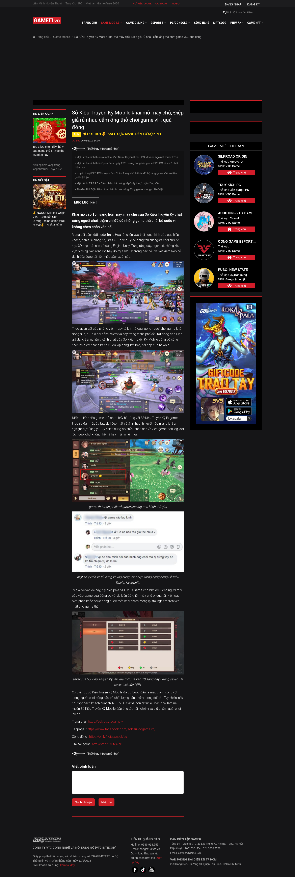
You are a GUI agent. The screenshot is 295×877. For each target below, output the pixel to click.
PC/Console (180, 23)
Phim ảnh (236, 23)
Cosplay (161, 3)
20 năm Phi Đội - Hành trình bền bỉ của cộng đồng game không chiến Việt (119, 189)
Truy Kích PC (73, 3)
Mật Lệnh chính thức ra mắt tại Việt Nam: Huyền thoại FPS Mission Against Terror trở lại (127, 157)
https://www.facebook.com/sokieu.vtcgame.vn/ (121, 729)
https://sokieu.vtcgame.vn (106, 721)
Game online (136, 23)
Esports (158, 23)
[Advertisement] (147, 71)
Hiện (93, 202)
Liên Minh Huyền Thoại (47, 3)
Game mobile (111, 23)
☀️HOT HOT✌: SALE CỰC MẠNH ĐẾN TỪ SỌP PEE (122, 134)
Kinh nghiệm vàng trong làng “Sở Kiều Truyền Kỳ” (47, 166)
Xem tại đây (67, 865)
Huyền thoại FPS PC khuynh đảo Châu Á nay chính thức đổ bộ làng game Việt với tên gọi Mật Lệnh (126, 175)
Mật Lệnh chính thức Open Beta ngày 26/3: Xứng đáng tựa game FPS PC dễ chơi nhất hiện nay (126, 165)
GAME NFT (255, 23)
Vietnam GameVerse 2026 (102, 3)
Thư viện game (141, 3)
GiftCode (219, 23)
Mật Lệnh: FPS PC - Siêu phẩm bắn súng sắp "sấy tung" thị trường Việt (117, 183)
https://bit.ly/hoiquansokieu (108, 737)
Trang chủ (89, 23)
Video (175, 3)
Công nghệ (201, 23)
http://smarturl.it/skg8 (107, 744)
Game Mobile (61, 36)
